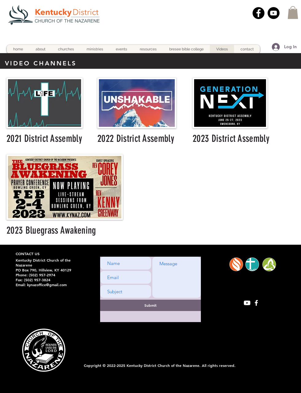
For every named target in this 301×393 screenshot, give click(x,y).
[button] (292, 12)
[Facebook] (258, 13)
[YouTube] (274, 13)
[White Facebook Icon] (256, 303)
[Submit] (150, 305)
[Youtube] (247, 303)
